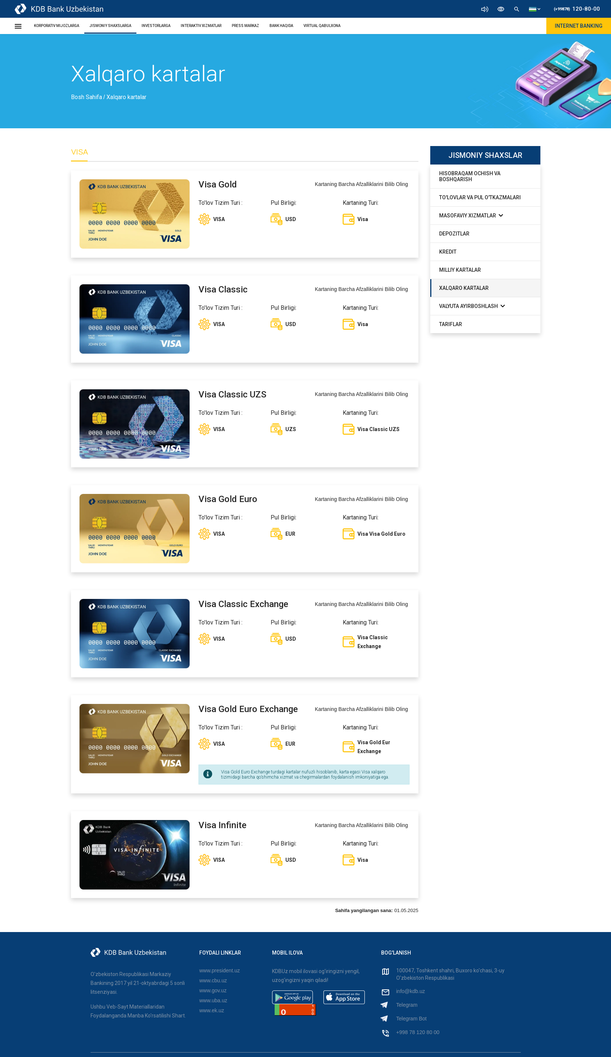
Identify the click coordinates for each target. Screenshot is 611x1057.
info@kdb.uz (410, 992)
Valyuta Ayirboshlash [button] (472, 305)
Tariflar (450, 324)
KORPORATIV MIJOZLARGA (56, 26)
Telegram (407, 1005)
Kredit (447, 252)
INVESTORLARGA (156, 26)
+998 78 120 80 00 (417, 1033)
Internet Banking (578, 26)
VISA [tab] (79, 152)
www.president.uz (219, 971)
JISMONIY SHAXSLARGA (110, 26)
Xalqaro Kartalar (464, 288)
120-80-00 (577, 9)
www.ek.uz (211, 1011)
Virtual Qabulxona (321, 26)
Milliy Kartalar (460, 270)
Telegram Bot (411, 1019)
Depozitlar (454, 234)
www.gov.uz (213, 991)
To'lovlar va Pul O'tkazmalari (480, 197)
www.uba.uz (213, 1001)
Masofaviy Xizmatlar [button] (471, 215)
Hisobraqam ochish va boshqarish (469, 176)
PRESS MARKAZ (245, 26)
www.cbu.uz (213, 981)
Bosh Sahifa (87, 97)
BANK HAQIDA (281, 26)
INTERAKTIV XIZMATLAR (201, 26)
